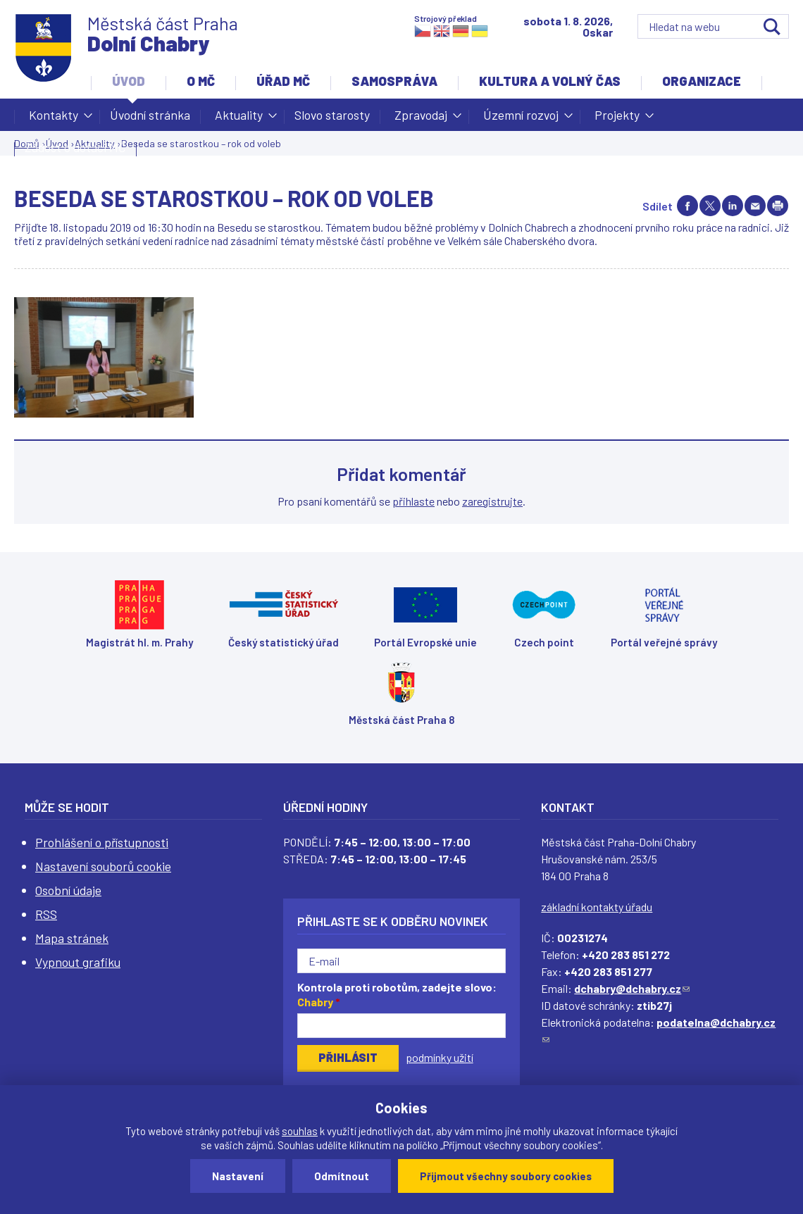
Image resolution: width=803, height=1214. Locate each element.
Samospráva (394, 81)
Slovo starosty (332, 115)
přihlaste (413, 501)
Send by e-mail (755, 205)
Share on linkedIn (732, 205)
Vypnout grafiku (77, 962)
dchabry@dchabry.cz (632, 988)
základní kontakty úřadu (596, 906)
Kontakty (53, 119)
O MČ (201, 81)
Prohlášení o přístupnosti (101, 842)
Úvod (128, 81)
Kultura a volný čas (550, 81)
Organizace (701, 81)
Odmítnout (341, 1176)
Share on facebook (687, 205)
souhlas (300, 1131)
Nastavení (237, 1176)
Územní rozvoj (521, 119)
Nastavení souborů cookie (103, 866)
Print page (777, 205)
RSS (46, 914)
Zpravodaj (420, 119)
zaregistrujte (492, 501)
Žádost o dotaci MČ (75, 147)
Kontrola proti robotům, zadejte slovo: (397, 994)
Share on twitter (710, 205)
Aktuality (239, 119)
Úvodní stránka (150, 115)
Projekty (617, 119)
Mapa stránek (71, 938)
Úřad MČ (283, 81)
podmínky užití (439, 1057)
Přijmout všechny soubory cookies (506, 1176)
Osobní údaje (68, 890)
